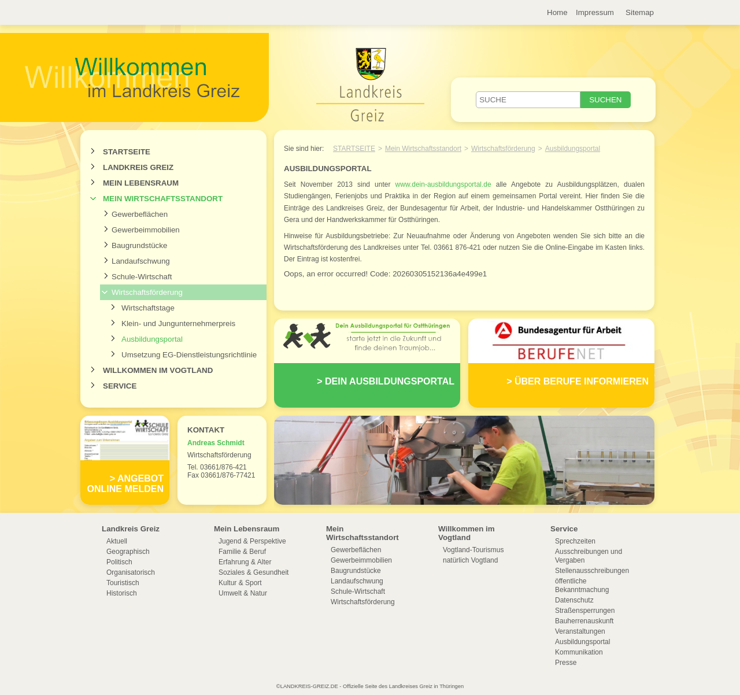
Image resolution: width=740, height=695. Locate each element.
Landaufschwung (141, 261)
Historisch (121, 593)
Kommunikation (579, 652)
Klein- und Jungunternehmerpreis (178, 323)
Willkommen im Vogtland (158, 370)
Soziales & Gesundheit (253, 572)
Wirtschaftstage (148, 308)
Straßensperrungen (585, 611)
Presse (565, 663)
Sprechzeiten (575, 541)
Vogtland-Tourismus (473, 550)
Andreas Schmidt (216, 443)
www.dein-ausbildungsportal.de (443, 184)
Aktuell (116, 541)
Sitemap (640, 12)
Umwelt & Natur (243, 593)
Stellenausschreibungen (592, 571)
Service (119, 386)
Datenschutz (574, 600)
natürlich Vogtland (470, 560)
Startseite (126, 151)
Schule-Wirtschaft (142, 276)
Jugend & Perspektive (252, 541)
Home (557, 12)
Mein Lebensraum (141, 183)
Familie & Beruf (242, 552)
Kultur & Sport (240, 583)
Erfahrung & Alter (245, 562)
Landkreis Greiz (138, 167)
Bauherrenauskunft (584, 621)
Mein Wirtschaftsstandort (163, 198)
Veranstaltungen (580, 631)
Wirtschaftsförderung (147, 292)
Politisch (119, 562)
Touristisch (122, 583)
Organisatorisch (130, 572)
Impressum (595, 12)
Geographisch (128, 552)
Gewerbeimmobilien (146, 229)
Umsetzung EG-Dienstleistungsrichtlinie (189, 354)
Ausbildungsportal (152, 339)
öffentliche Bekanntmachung (582, 585)
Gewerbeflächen (140, 214)
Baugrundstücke (139, 245)
